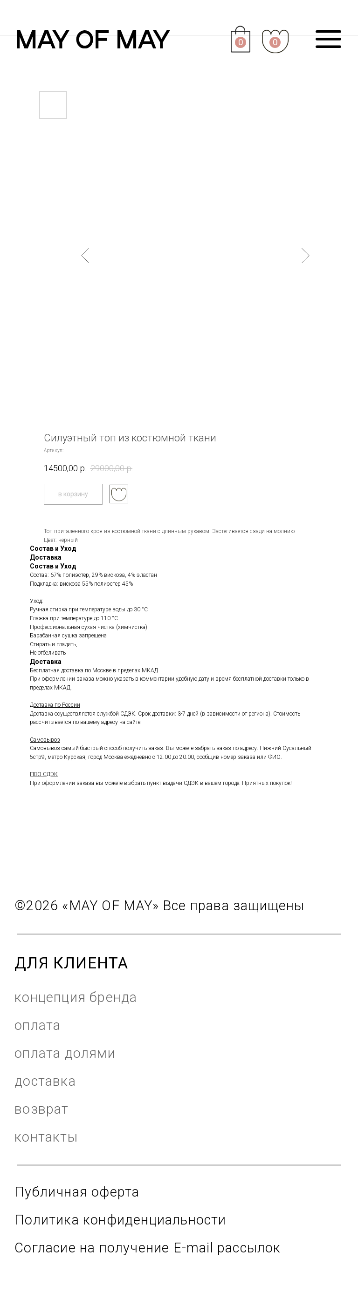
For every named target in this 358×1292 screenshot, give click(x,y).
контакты (46, 1137)
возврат (41, 1109)
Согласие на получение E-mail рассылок (147, 1248)
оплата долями (65, 1053)
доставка (45, 1081)
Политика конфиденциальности (120, 1220)
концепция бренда (75, 997)
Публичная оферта (76, 1192)
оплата (37, 1025)
